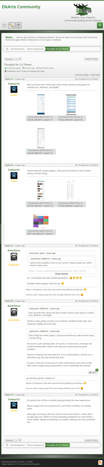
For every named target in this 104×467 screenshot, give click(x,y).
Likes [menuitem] (93, 372)
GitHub (58, 39)
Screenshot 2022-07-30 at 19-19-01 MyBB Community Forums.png (72, 117)
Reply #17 (9, 245)
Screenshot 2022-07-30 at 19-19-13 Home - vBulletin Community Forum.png (42, 150)
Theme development (35, 49)
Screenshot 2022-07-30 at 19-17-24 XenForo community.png (42, 117)
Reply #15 (9, 79)
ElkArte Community (21, 6)
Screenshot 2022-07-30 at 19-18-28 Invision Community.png (42, 203)
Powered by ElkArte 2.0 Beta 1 (14, 462)
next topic (95, 74)
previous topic (82, 74)
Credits (29, 462)
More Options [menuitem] (91, 59)
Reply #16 (9, 165)
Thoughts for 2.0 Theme (57, 49)
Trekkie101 (14, 83)
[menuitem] (100, 25)
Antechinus (14, 250)
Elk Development (18, 49)
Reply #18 (9, 301)
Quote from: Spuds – (42, 253)
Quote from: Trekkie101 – (46, 258)
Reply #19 (9, 394)
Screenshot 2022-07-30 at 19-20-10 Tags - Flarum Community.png (42, 231)
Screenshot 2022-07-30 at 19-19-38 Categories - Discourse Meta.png (72, 203)
